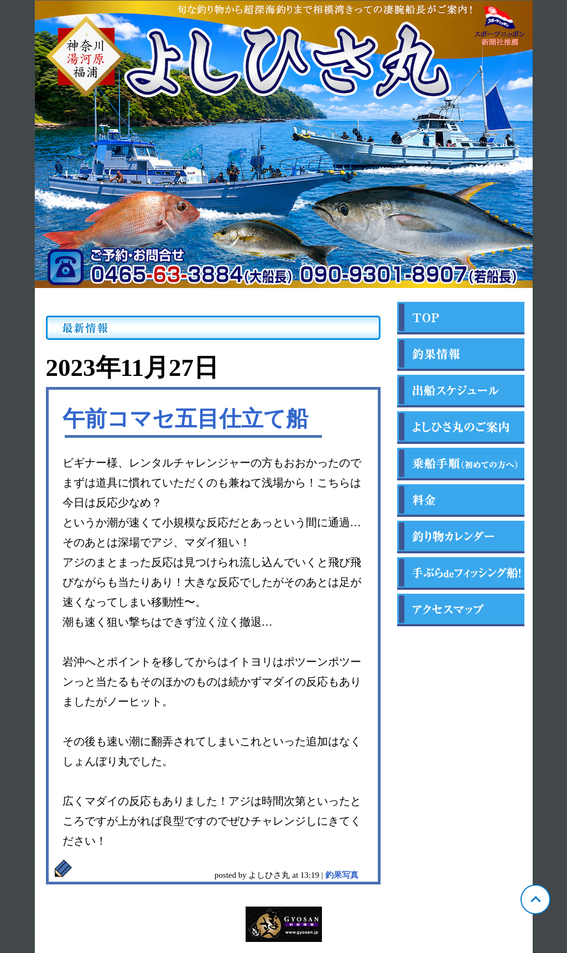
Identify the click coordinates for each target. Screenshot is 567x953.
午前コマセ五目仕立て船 (185, 418)
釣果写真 (341, 875)
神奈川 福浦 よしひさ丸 (284, 144)
